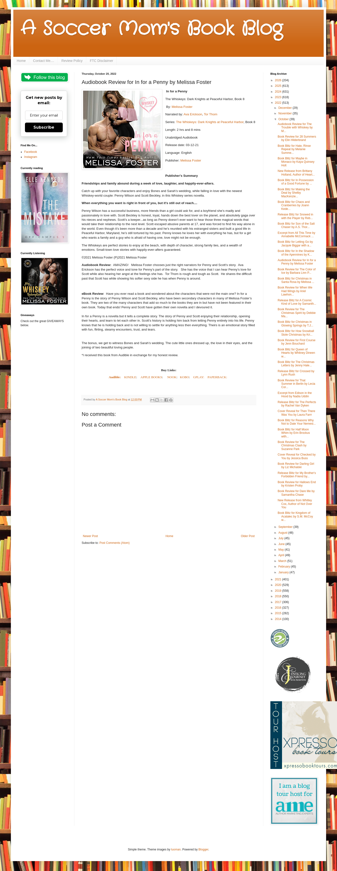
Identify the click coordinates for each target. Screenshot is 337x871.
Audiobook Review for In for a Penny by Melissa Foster (297, 261)
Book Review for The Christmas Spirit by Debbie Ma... (297, 313)
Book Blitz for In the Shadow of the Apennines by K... (296, 252)
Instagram (30, 157)
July (281, 538)
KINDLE (130, 377)
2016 (278, 607)
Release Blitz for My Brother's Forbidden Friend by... (297, 474)
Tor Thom (210, 114)
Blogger (203, 849)
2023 (278, 97)
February (284, 566)
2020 (278, 585)
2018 (278, 596)
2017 (278, 602)
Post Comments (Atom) (114, 543)
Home (21, 61)
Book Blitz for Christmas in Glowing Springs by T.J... (295, 323)
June (281, 544)
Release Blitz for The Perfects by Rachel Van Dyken (297, 403)
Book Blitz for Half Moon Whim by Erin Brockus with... (294, 433)
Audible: (115, 377)
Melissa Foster (182, 107)
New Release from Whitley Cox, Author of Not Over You (295, 504)
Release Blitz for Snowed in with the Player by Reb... (295, 216)
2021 (278, 579)
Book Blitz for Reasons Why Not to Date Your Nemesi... (297, 422)
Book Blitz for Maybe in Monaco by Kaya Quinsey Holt (296, 162)
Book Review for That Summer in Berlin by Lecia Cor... (296, 384)
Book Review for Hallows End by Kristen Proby (297, 483)
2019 (278, 590)
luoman (175, 849)
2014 (278, 619)
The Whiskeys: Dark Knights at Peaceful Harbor (210, 122)
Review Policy (72, 61)
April (281, 555)
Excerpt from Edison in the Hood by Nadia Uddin (295, 394)
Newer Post (90, 536)
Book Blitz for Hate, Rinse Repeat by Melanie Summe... (294, 149)
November (285, 113)
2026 (278, 80)
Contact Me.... (43, 61)
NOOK (172, 377)
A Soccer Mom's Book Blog (151, 29)
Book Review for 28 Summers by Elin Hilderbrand (297, 138)
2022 (278, 102)
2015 (278, 613)
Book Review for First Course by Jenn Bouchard (296, 342)
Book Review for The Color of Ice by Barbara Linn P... (297, 271)
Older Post (248, 536)
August (283, 532)
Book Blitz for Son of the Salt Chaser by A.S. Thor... (296, 225)
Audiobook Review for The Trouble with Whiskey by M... (295, 127)
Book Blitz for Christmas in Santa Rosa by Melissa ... (296, 280)
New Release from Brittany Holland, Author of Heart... (296, 172)
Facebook (30, 152)
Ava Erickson (193, 114)
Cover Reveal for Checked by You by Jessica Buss (297, 456)
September (285, 527)
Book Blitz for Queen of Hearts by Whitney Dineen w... (296, 353)
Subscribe (43, 127)
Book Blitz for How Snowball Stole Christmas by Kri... (296, 332)
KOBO (184, 377)
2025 (278, 86)
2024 (278, 91)
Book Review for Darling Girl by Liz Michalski (296, 465)
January (284, 572)
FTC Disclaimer (101, 61)
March (282, 561)
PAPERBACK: (217, 377)
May (281, 549)
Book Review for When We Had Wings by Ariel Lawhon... (295, 291)
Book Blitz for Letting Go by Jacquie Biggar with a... (295, 243)
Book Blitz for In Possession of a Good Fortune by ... (296, 181)
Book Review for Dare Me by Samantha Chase (296, 492)
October (284, 119)
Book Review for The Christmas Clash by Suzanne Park (292, 445)
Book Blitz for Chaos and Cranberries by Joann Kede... (294, 205)
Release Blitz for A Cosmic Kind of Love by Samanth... (297, 302)
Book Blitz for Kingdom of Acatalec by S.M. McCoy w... (295, 516)
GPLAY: (198, 377)
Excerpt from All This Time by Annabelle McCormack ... (296, 234)
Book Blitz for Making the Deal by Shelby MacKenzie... (294, 193)
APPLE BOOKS (151, 377)
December (285, 108)
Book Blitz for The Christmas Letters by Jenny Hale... (296, 363)
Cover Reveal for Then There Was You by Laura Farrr (296, 412)
